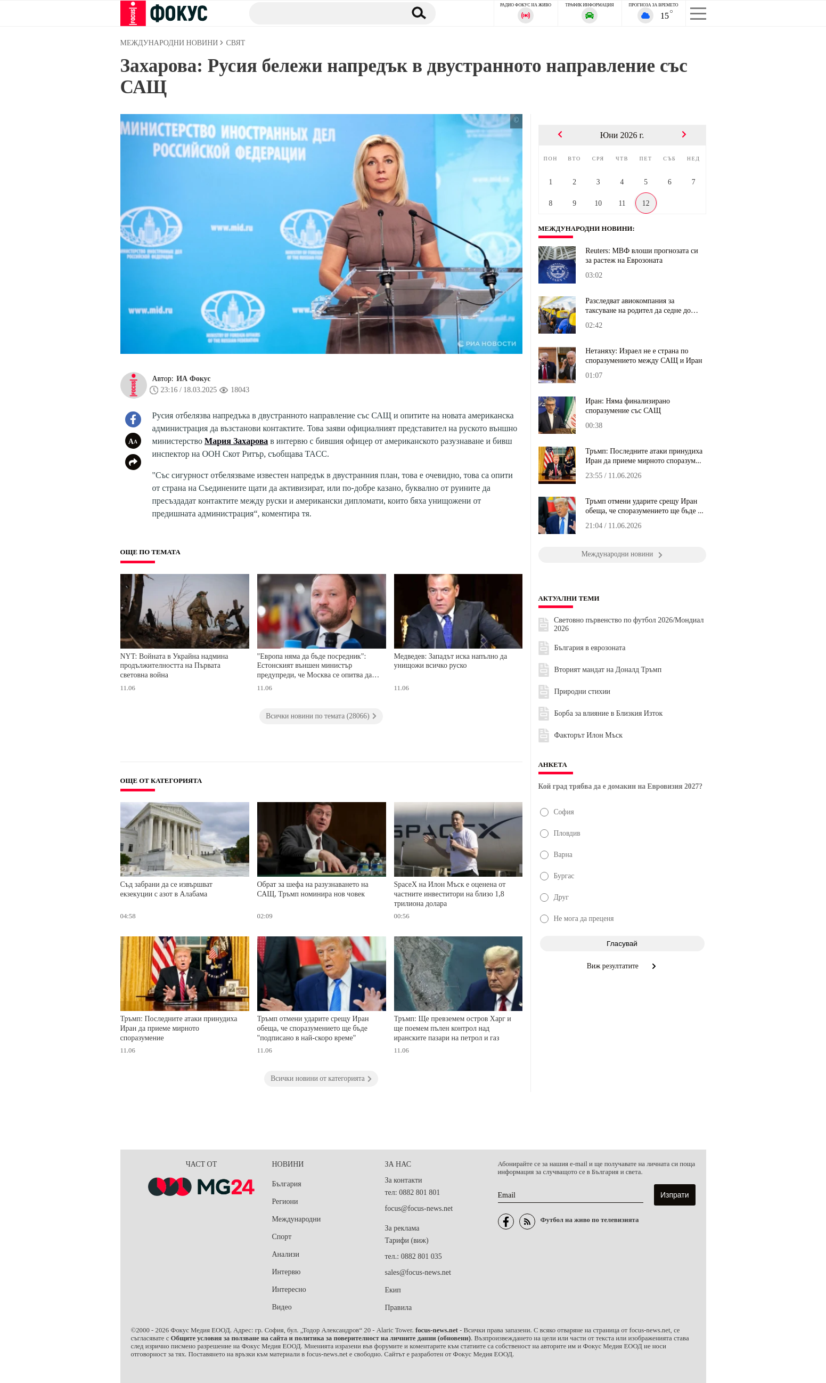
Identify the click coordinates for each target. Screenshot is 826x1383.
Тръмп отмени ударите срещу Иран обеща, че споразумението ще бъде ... (644, 506)
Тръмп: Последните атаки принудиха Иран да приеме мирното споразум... (643, 456)
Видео (282, 1307)
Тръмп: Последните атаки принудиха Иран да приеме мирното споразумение (179, 1028)
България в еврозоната (590, 648)
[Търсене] (322, 12)
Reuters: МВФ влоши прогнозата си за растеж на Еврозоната (641, 255)
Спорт (282, 1237)
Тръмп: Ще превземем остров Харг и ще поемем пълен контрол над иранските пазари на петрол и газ (452, 1028)
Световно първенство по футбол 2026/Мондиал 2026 (629, 624)
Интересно (289, 1289)
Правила (398, 1308)
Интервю (286, 1272)
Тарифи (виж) (407, 1240)
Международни (296, 1219)
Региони (285, 1202)
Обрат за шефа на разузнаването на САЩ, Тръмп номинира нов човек (313, 889)
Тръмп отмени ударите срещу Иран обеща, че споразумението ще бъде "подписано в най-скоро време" (313, 1028)
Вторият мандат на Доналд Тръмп (608, 670)
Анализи (285, 1254)
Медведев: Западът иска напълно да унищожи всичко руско (451, 661)
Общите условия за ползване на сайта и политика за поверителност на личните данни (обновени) (321, 1338)
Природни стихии (582, 691)
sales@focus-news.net (418, 1272)
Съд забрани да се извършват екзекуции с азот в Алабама (166, 889)
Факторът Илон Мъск (588, 735)
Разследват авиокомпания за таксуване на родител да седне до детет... (638, 306)
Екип (393, 1290)
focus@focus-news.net (419, 1208)
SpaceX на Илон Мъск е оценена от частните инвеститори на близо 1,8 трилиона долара (450, 893)
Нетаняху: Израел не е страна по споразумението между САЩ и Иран (643, 356)
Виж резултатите (622, 966)
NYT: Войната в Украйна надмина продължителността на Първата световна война (174, 665)
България (286, 1184)
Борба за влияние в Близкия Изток (608, 713)
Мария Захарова (236, 441)
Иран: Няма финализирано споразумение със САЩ (627, 406)
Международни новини (585, 228)
